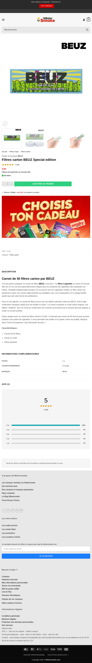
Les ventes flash (9, 529)
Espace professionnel (34, 655)
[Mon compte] (84, 19)
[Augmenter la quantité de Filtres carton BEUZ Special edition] (12, 183)
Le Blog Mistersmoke (11, 496)
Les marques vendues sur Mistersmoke (18, 483)
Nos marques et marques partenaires (17, 490)
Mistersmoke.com (53, 660)
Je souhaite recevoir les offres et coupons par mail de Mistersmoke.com (29, 544)
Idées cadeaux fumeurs (12, 603)
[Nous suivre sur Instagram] (8, 511)
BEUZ (20, 156)
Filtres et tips (14, 152)
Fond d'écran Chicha (10, 500)
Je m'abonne (46, 556)
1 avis (17, 165)
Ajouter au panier (42, 184)
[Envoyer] (87, 29)
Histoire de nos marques (12, 599)
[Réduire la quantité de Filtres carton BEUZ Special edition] (3, 183)
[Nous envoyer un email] (17, 511)
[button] (3, 20)
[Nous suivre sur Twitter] (13, 511)
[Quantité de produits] (8, 183)
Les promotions (8, 533)
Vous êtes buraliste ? (57, 655)
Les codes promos (9, 525)
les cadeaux (46, 5)
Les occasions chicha (11, 537)
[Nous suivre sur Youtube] (21, 511)
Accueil (4, 152)
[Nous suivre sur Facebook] (4, 511)
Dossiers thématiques (11, 595)
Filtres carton (25, 152)
